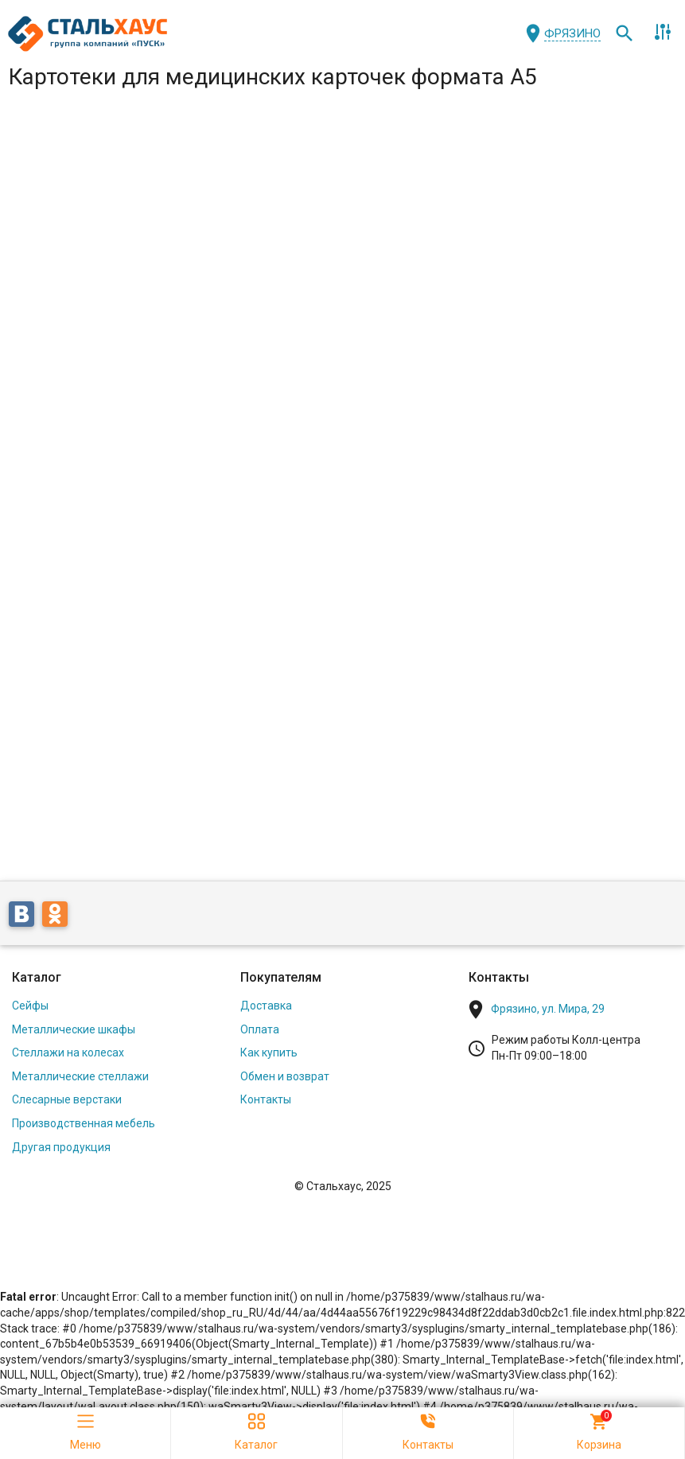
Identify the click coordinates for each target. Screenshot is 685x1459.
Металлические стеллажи (80, 1076)
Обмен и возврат (284, 1076)
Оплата (259, 1029)
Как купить (269, 1052)
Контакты (265, 1099)
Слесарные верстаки (67, 1099)
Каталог (36, 977)
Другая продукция (61, 1147)
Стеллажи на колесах (68, 1052)
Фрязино (572, 33)
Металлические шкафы (73, 1029)
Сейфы (30, 1005)
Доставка (266, 1005)
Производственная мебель (83, 1123)
